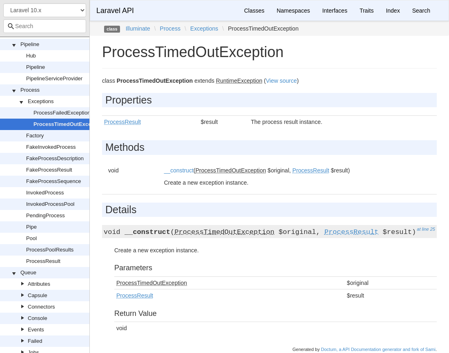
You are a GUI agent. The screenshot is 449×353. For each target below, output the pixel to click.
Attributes (39, 284)
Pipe (31, 227)
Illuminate (138, 28)
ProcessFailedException (61, 113)
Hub (31, 56)
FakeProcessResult (49, 170)
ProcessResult (43, 261)
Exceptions (41, 101)
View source (281, 80)
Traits (366, 10)
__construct (178, 170)
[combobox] (44, 26)
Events (36, 330)
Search (421, 10)
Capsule (37, 295)
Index (393, 10)
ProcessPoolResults (49, 250)
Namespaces (293, 10)
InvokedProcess (45, 193)
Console (37, 318)
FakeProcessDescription (55, 158)
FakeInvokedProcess (51, 147)
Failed (35, 341)
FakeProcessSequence (53, 181)
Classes (254, 10)
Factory (35, 135)
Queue (28, 272)
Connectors (41, 307)
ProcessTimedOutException (68, 124)
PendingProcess (45, 215)
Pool (31, 238)
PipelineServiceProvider (54, 78)
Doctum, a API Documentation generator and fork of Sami (378, 349)
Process (30, 90)
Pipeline (29, 44)
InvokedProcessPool (50, 204)
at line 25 (426, 229)
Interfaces (334, 10)
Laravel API (115, 11)
